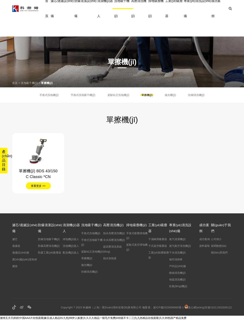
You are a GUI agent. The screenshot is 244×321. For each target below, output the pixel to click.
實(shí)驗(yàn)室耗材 (24, 259)
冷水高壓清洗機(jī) (114, 240)
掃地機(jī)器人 (72, 239)
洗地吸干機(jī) (29, 83)
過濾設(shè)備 (20, 253)
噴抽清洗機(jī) (176, 273)
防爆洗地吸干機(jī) (49, 239)
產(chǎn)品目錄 (5, 160)
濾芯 (15, 239)
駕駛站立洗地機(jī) (118, 95)
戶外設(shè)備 (176, 266)
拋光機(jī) (170, 95)
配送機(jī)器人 (72, 253)
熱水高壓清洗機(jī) (114, 233)
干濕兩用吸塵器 (156, 239)
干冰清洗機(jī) (176, 253)
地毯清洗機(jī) (176, 280)
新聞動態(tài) (218, 246)
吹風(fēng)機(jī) (177, 286)
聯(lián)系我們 (219, 253)
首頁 (15, 83)
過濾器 (16, 246)
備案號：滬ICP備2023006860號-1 (163, 307)
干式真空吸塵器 (156, 246)
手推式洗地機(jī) (49, 95)
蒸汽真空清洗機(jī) (179, 246)
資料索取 (204, 246)
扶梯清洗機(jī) (196, 95)
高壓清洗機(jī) (114, 225)
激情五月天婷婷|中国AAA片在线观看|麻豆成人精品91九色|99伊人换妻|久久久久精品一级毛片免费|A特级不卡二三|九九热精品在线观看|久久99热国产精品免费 (93, 318)
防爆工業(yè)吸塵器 (50, 253)
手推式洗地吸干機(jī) (83, 95)
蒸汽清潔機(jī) (176, 239)
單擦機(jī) (47, 83)
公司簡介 (216, 239)
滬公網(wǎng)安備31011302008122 (208, 307)
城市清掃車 (174, 259)
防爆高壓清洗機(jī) (49, 246)
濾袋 (15, 266)
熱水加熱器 (110, 258)
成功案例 (204, 239)
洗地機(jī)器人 (72, 246)
